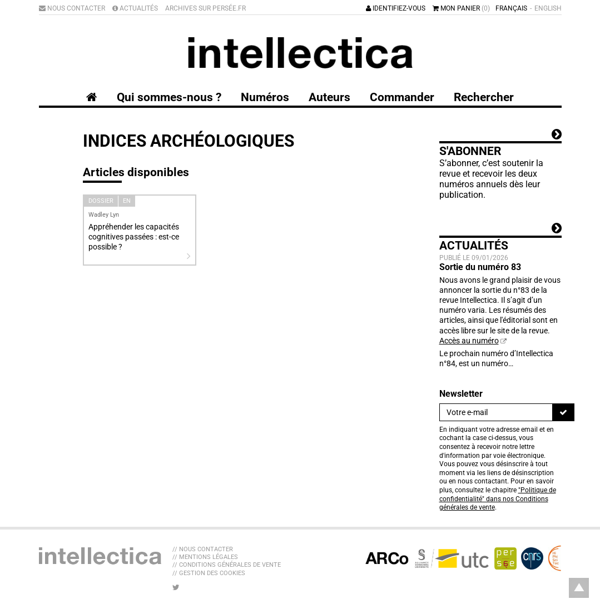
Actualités (135, 8)
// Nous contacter (202, 549)
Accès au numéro (469, 340)
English (548, 8)
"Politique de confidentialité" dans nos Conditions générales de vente (497, 498)
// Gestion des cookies (208, 573)
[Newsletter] (496, 412)
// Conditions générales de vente (226, 564)
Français (511, 8)
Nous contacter (72, 8)
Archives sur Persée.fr (205, 8)
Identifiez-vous (395, 8)
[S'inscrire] (563, 412)
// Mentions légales (205, 557)
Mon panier (461, 8)
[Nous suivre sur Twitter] (176, 587)
